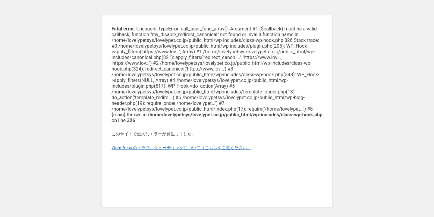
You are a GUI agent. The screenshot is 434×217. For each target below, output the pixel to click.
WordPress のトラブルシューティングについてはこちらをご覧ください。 (181, 147)
